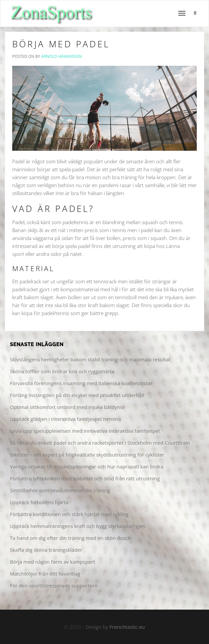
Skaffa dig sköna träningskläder (46, 549)
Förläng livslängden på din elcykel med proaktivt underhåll (77, 395)
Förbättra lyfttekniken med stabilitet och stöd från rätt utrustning (85, 478)
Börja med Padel (61, 44)
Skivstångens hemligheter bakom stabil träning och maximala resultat (90, 359)
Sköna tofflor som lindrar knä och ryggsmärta (62, 371)
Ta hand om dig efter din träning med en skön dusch (70, 538)
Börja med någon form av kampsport (52, 561)
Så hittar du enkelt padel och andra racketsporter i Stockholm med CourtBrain (100, 442)
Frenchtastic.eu (127, 627)
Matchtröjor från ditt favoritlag (45, 573)
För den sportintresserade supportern (54, 585)
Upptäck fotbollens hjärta (39, 502)
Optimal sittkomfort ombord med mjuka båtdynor (67, 407)
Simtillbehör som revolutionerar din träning (60, 490)
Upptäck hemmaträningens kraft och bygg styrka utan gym (77, 526)
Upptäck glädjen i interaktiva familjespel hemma (65, 419)
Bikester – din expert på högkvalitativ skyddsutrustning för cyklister (87, 454)
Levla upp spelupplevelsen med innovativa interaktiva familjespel (85, 430)
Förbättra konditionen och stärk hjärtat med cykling (69, 514)
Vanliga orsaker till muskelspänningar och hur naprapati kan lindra (86, 466)
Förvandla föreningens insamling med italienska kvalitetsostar (81, 383)
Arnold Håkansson (61, 56)
